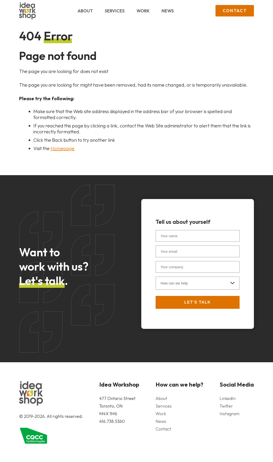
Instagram (229, 413)
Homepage (62, 148)
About (85, 11)
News (168, 11)
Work (143, 11)
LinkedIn (228, 398)
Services (115, 11)
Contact (235, 10)
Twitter (226, 406)
